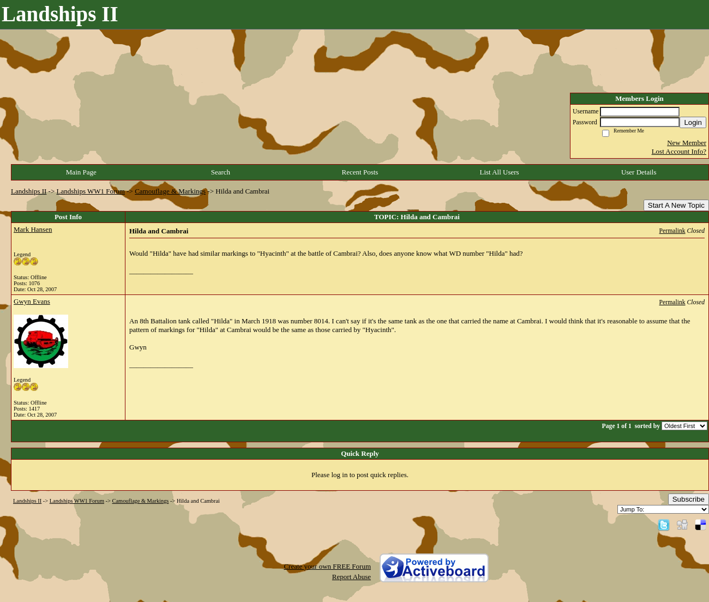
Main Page (81, 172)
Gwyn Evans (32, 301)
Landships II (28, 191)
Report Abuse (351, 577)
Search (220, 172)
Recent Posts (360, 172)
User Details (639, 172)
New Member (686, 143)
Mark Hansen (33, 229)
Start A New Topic (676, 205)
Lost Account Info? (679, 151)
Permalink (672, 230)
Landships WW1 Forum (91, 191)
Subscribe (688, 499)
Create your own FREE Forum (327, 566)
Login (693, 122)
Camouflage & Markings (170, 191)
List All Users (499, 172)
